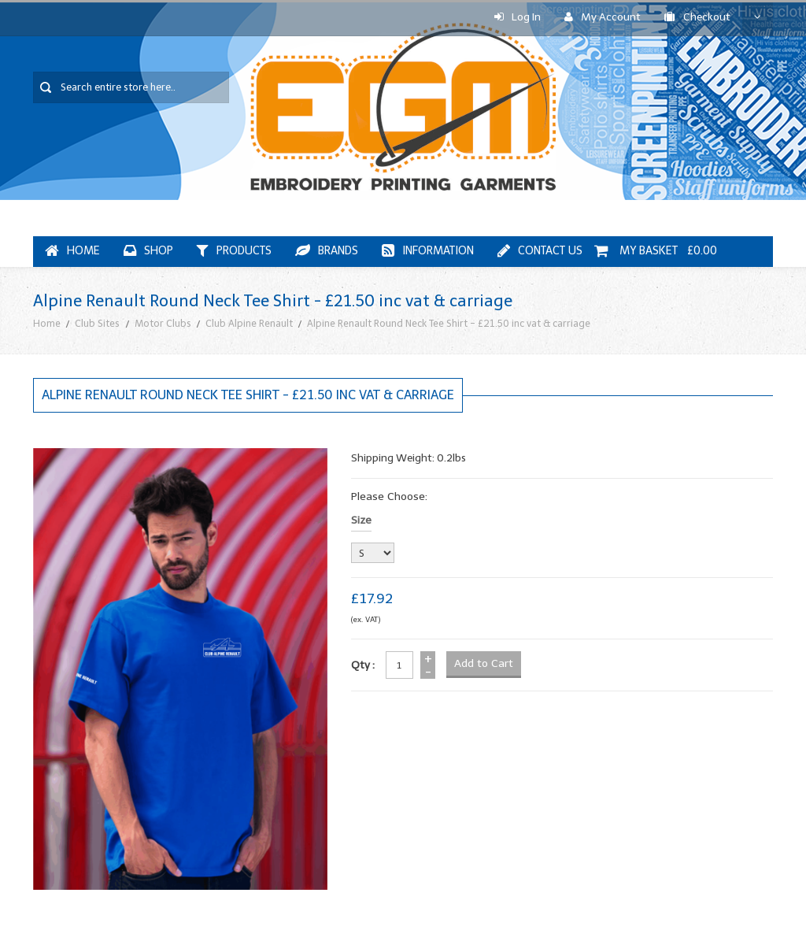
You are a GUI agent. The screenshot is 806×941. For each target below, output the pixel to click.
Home (47, 323)
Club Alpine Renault (249, 323)
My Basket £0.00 (655, 250)
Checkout (697, 17)
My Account (602, 17)
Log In (517, 17)
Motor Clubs (163, 323)
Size (361, 520)
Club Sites (97, 323)
